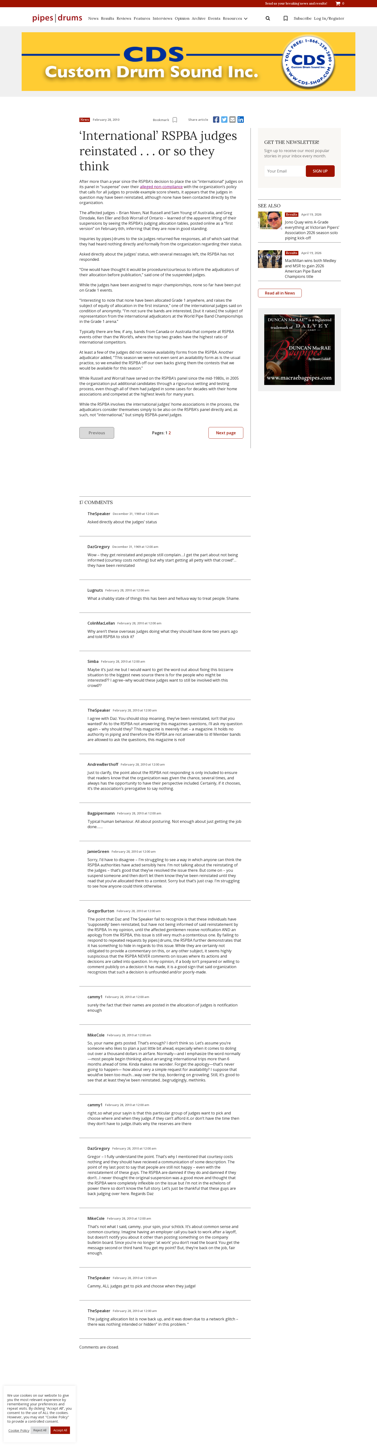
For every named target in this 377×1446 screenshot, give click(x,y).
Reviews (124, 18)
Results (107, 18)
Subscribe (303, 18)
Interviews (162, 18)
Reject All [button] (39, 1430)
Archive (199, 18)
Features (142, 18)
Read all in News (280, 293)
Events (214, 18)
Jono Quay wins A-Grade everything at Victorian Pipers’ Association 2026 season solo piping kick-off (312, 230)
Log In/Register (329, 18)
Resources (232, 18)
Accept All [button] (60, 1430)
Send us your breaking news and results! (296, 4)
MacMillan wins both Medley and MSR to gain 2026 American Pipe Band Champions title (310, 268)
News (93, 18)
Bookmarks (285, 18)
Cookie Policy (18, 1430)
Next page (226, 432)
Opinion (182, 18)
